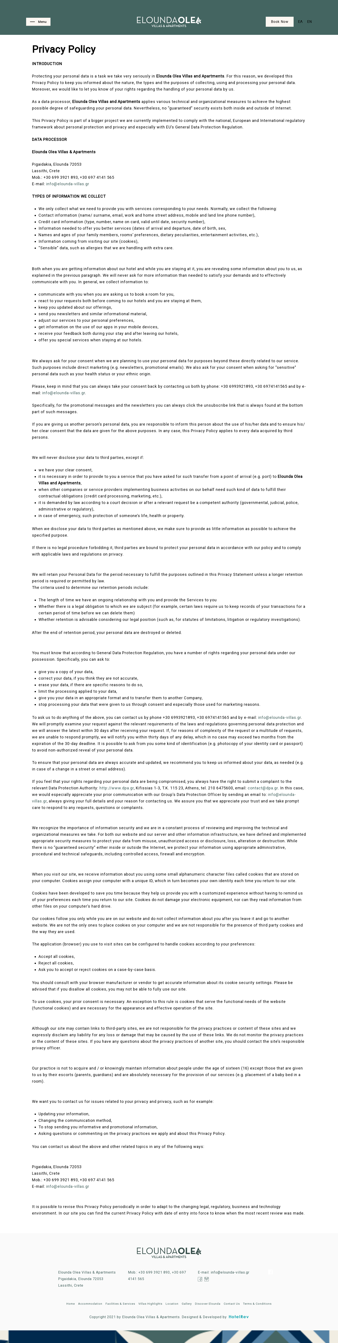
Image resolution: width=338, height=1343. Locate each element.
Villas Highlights (150, 1303)
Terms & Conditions (257, 1303)
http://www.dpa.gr (116, 788)
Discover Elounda (207, 1303)
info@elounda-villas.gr (67, 184)
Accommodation (90, 1303)
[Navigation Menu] (38, 22)
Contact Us (232, 1303)
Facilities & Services (120, 1303)
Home (70, 1303)
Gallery (187, 1303)
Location (172, 1303)
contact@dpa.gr (263, 788)
